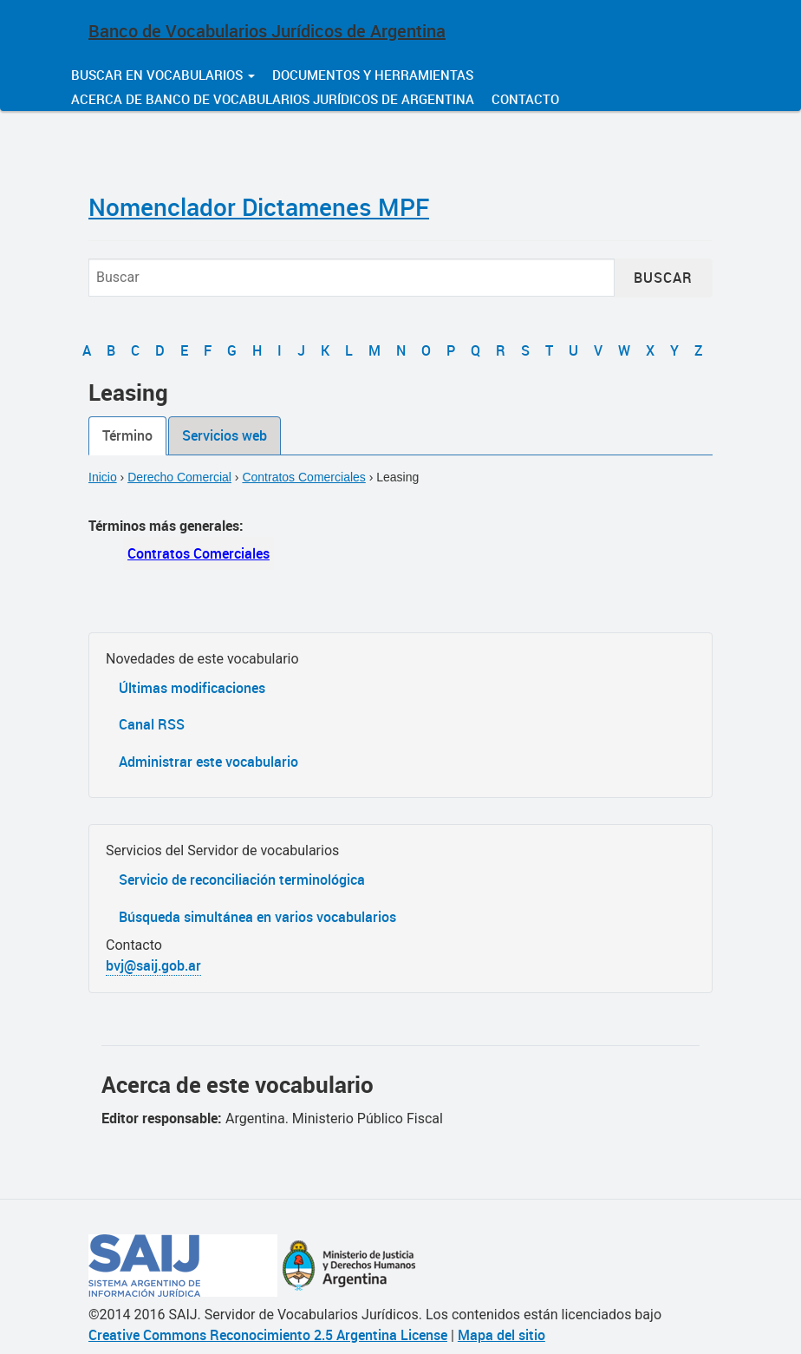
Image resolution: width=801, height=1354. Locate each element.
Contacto (525, 99)
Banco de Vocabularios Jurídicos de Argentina (267, 31)
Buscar (663, 277)
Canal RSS (152, 724)
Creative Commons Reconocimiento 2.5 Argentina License (267, 1334)
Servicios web (224, 435)
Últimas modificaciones (192, 687)
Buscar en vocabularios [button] (163, 74)
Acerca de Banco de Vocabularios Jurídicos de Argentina (272, 99)
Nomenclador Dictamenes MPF (258, 206)
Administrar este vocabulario (208, 761)
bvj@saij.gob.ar (153, 965)
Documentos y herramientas (372, 74)
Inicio (102, 477)
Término (127, 435)
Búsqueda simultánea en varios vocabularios (257, 916)
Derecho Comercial (179, 477)
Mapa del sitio (501, 1334)
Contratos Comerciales (303, 477)
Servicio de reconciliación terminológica (242, 879)
